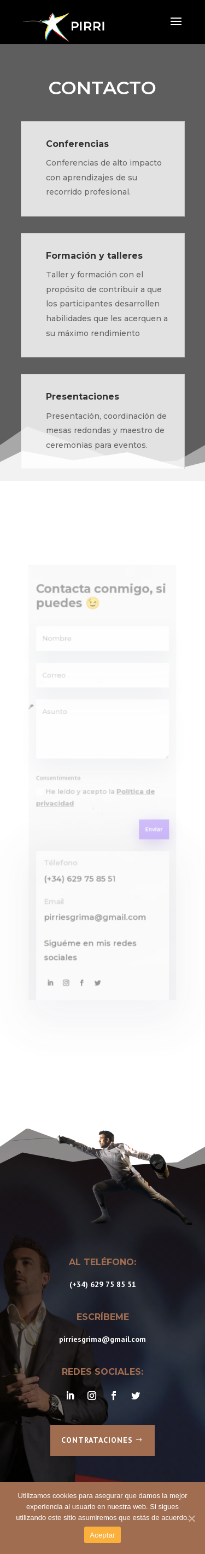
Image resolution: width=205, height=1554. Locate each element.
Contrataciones (97, 1440)
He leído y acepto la (97, 794)
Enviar (142, 819)
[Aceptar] (191, 1518)
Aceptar (102, 1535)
